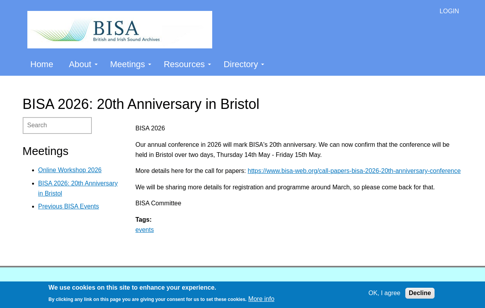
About (83, 64)
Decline (420, 293)
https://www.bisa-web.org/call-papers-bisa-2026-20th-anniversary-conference (354, 170)
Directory (244, 64)
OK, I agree (385, 293)
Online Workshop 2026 (70, 170)
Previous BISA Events (68, 206)
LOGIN (449, 11)
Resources (187, 64)
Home (42, 64)
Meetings (130, 64)
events (145, 229)
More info (261, 299)
